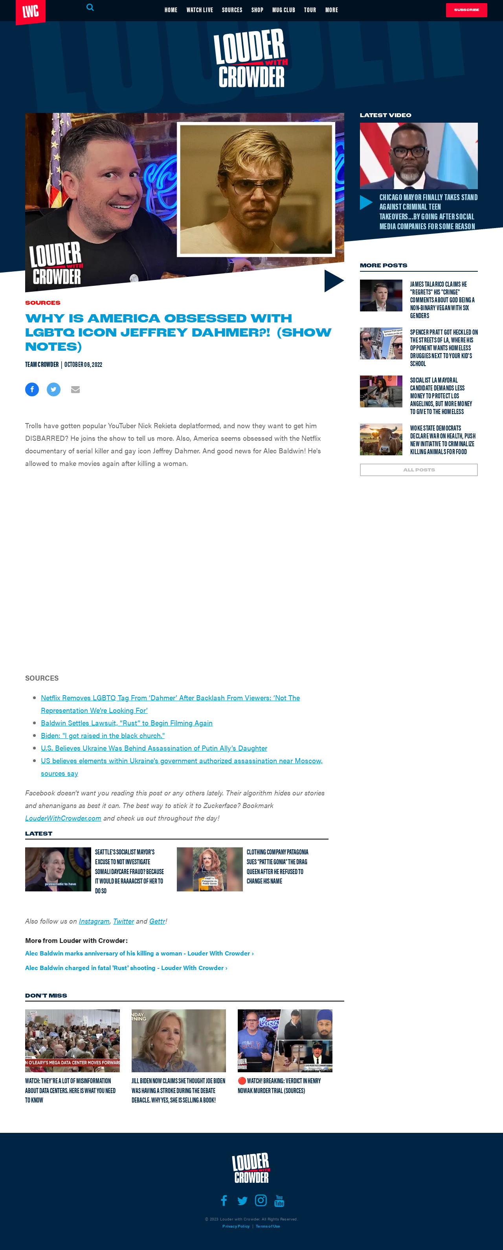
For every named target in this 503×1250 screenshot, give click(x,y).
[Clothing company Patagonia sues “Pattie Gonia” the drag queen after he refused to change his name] (210, 869)
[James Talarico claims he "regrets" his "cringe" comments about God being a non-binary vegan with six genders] (381, 307)
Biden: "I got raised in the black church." (103, 735)
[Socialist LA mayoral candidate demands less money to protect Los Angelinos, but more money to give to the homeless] (381, 403)
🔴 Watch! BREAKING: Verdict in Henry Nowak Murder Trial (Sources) (279, 1085)
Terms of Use (268, 1226)
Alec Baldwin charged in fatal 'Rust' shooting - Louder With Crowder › (126, 967)
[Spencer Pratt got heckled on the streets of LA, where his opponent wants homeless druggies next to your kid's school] (381, 355)
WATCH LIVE (196, 9)
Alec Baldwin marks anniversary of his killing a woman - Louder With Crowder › (139, 952)
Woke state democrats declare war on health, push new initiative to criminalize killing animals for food (442, 451)
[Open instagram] (261, 1201)
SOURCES (231, 9)
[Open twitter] (242, 1201)
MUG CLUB (287, 9)
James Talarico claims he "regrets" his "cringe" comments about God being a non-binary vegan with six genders (442, 311)
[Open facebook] (224, 1201)
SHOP (258, 9)
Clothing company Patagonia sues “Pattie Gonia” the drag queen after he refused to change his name (277, 866)
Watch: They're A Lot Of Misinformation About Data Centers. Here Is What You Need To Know (70, 1090)
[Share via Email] (75, 389)
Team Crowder (42, 364)
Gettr (157, 921)
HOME (165, 9)
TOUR (316, 9)
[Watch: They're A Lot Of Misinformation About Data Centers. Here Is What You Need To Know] (72, 1040)
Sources (43, 303)
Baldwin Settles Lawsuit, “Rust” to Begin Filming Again (127, 722)
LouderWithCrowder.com (63, 818)
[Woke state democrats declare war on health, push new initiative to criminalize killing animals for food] (381, 451)
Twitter (123, 921)
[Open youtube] (279, 1201)
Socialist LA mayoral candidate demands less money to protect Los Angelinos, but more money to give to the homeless (441, 407)
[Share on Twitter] (54, 389)
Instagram (94, 921)
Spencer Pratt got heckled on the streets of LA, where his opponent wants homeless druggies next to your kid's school (444, 359)
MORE (338, 9)
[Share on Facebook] (32, 389)
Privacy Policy (236, 1226)
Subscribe (466, 10)
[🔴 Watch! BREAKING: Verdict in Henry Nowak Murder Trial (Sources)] (285, 1040)
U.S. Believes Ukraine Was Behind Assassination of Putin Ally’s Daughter (154, 748)
